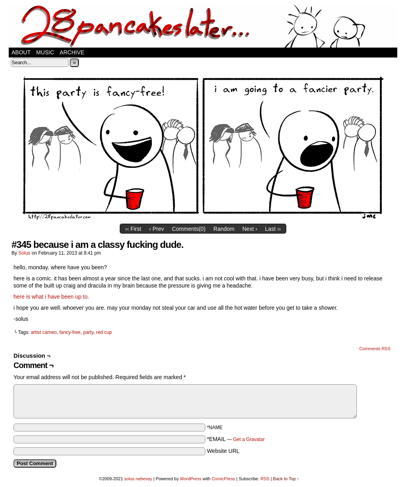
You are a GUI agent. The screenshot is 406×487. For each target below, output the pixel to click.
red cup (104, 332)
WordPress (190, 478)
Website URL (223, 451)
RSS (265, 478)
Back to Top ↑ (286, 478)
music (45, 52)
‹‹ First (133, 229)
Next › (249, 229)
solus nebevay (138, 478)
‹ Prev (156, 229)
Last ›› (273, 229)
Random (223, 229)
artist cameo (44, 332)
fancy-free (69, 332)
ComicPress (223, 478)
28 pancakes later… (203, 26)
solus (24, 253)
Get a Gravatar (248, 439)
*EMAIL (236, 439)
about (21, 52)
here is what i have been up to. (51, 296)
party (88, 332)
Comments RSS (375, 348)
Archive (71, 52)
